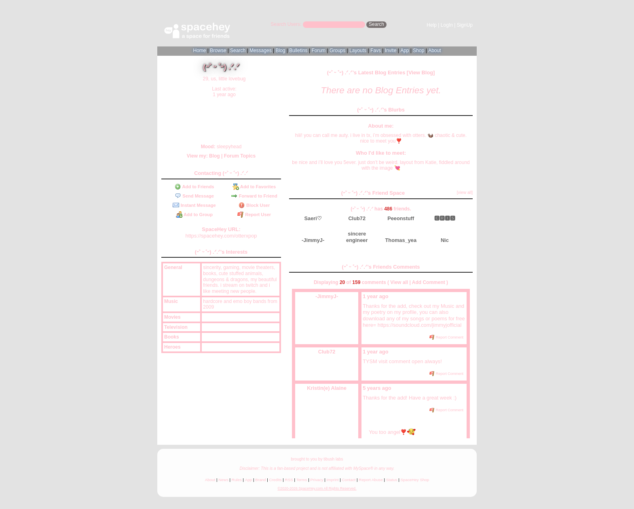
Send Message (194, 196)
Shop (418, 50)
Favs (375, 50)
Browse (218, 50)
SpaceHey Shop (415, 479)
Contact (349, 479)
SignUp (465, 25)
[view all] (465, 192)
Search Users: (286, 24)
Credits (275, 479)
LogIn (447, 25)
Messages (260, 50)
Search (376, 24)
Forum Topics (240, 156)
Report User (254, 214)
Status (391, 479)
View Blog (420, 72)
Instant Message (194, 205)
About (434, 50)
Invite (391, 50)
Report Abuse (371, 479)
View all (399, 282)
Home (199, 50)
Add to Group (194, 214)
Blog (280, 50)
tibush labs (333, 459)
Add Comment (428, 282)
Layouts (357, 50)
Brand (260, 479)
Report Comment (446, 337)
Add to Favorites (254, 186)
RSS (289, 479)
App (404, 50)
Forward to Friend (254, 196)
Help (432, 25)
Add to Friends (194, 186)
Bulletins (298, 50)
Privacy (316, 479)
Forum (318, 50)
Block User (254, 205)
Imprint (333, 479)
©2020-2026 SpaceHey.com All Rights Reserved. (316, 488)
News (223, 479)
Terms (301, 479)
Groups (337, 50)
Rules (237, 479)
